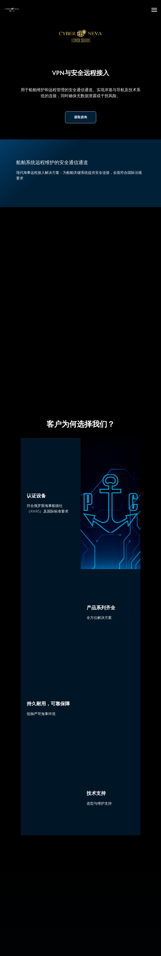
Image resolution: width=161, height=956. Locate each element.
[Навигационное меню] (154, 10)
